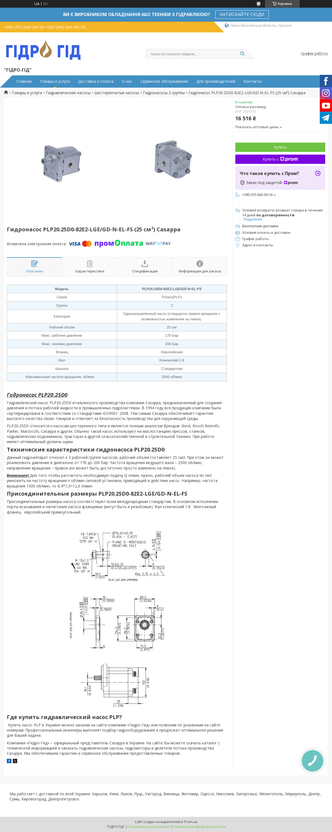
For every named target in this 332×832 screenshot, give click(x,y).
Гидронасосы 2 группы (164, 92)
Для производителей (215, 81)
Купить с (280, 159)
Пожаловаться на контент (149, 826)
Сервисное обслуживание (164, 81)
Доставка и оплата (96, 81)
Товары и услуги (55, 81)
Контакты (252, 81)
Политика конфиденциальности (199, 826)
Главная (24, 81)
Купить (280, 147)
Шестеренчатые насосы (116, 92)
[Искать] (242, 54)
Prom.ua (190, 821)
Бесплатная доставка (260, 226)
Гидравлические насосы (68, 92)
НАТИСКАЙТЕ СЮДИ (242, 14)
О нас (127, 81)
